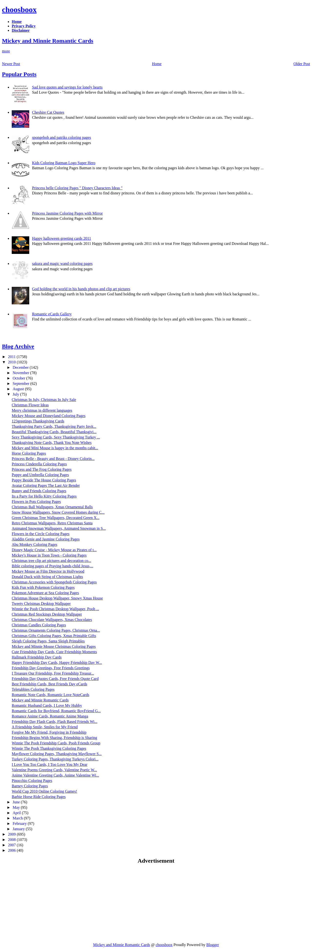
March (18, 818)
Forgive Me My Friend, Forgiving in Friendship (49, 732)
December (21, 367)
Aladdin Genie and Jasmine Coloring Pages (46, 539)
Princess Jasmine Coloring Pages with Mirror (67, 213)
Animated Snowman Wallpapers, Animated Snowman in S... (59, 528)
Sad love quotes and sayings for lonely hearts (67, 87)
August (19, 389)
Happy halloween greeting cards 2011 (61, 238)
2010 (12, 362)
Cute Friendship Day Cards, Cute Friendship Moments (54, 652)
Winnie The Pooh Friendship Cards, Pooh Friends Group (56, 743)
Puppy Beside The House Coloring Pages (44, 480)
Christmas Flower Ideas (30, 405)
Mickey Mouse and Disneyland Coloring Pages (49, 416)
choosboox (19, 9)
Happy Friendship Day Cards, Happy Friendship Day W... (57, 662)
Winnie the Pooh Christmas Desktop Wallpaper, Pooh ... (55, 609)
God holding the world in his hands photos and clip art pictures (81, 289)
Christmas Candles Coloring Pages (39, 625)
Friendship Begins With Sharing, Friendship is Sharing (54, 738)
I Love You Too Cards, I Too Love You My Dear (50, 764)
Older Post (301, 64)
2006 (12, 850)
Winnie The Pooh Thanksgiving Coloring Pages (49, 748)
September (21, 383)
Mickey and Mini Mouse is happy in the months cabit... (55, 448)
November (21, 373)
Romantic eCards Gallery (52, 314)
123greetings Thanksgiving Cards (38, 421)
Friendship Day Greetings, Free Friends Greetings (51, 668)
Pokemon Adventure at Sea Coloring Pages (45, 593)
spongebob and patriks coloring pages (61, 137)
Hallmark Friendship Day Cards (37, 657)
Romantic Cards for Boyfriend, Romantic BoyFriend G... (56, 711)
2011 (12, 357)
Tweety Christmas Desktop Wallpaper (41, 603)
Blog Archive (18, 346)
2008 (12, 840)
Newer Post (11, 64)
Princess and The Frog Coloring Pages (41, 469)
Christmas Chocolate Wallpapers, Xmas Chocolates (52, 620)
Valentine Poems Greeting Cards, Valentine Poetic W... (54, 770)
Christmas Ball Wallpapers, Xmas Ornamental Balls (52, 507)
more (6, 51)
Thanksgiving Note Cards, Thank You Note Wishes (52, 442)
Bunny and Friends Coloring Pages (39, 491)
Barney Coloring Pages (30, 786)
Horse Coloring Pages (29, 453)
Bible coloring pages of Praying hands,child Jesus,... (52, 566)
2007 (12, 845)
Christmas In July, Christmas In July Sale (44, 400)
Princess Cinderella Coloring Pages (39, 464)
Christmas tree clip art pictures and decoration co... (51, 561)
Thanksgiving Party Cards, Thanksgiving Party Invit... (54, 426)
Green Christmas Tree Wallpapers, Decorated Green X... (55, 518)
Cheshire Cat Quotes (48, 112)
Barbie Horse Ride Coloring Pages (39, 797)
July (16, 394)
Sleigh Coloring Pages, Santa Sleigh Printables (48, 641)
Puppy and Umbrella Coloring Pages (40, 475)
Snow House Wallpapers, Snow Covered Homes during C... (58, 512)
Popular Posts (19, 74)
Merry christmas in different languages (42, 410)
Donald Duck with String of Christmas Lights (47, 577)
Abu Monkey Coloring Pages (34, 544)
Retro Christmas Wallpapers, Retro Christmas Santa (52, 523)
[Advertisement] (43, 903)
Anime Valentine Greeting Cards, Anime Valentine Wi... (55, 775)
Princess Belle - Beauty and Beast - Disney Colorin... (53, 459)
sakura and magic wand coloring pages (62, 263)
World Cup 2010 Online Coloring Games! (44, 791)
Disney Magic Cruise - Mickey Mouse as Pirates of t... (54, 550)
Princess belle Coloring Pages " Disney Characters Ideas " (77, 188)
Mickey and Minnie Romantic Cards (47, 41)
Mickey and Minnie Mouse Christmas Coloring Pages (54, 646)
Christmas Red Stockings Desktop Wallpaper (47, 614)
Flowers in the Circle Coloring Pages (40, 534)
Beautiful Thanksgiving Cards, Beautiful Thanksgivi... (54, 432)
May (17, 807)
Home (157, 64)
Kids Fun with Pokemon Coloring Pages (43, 587)
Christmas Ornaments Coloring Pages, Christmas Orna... (56, 630)
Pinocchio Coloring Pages (32, 781)
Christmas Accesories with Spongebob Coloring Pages (54, 582)
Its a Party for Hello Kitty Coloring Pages (44, 496)
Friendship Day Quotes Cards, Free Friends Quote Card (55, 679)
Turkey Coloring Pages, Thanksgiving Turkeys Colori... (55, 759)
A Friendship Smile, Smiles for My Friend (45, 727)
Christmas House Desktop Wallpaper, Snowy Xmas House (57, 598)
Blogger (212, 945)
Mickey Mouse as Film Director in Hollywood (48, 571)
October (19, 378)
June (17, 802)
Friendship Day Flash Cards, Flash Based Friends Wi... (55, 721)
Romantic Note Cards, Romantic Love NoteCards (50, 695)
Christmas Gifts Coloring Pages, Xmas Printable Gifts (54, 636)
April (17, 813)
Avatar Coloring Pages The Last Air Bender (46, 485)
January (19, 829)
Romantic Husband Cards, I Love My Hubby (47, 705)
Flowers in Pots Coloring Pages (36, 501)
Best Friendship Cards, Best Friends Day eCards (49, 684)
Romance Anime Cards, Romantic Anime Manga (50, 716)
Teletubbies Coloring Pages (33, 689)
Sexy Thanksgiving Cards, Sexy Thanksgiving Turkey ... (56, 437)
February (20, 823)
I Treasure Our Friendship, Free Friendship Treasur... (53, 673)
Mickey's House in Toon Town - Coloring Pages (49, 555)
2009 (12, 834)
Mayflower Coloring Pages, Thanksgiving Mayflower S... (57, 754)
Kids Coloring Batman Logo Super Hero (63, 163)
